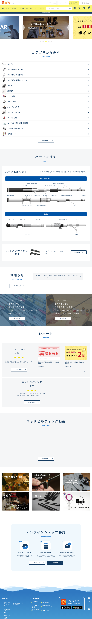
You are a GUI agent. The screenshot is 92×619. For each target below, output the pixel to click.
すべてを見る (46, 140)
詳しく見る (17, 318)
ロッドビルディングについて (29, 8)
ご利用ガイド (35, 602)
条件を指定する (78, 252)
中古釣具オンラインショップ (7, 611)
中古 (62, 3)
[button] (2, 13)
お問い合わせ (35, 610)
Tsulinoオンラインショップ (18, 603)
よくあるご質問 (35, 606)
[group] (43, 27)
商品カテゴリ (6, 8)
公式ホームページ (46, 606)
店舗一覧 (45, 610)
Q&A (42, 8)
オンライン (51, 3)
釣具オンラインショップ (7, 604)
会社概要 (45, 602)
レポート (15, 8)
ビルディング (74, 3)
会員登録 (55, 562)
